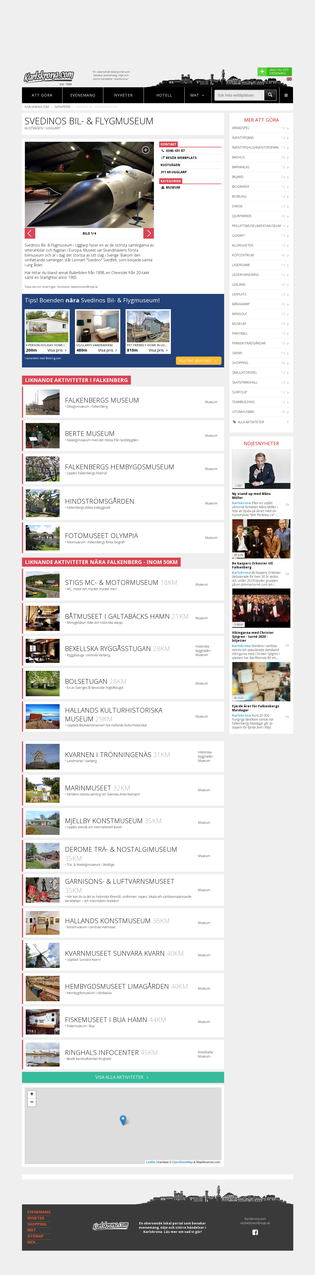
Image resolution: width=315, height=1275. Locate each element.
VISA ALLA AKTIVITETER (122, 1077)
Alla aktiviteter (248, 422)
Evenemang (82, 95)
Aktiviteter (62, 107)
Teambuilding (243, 402)
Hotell (164, 95)
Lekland (239, 284)
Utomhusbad (243, 411)
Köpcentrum (243, 255)
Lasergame (241, 265)
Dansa (237, 206)
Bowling (239, 196)
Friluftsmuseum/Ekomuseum (256, 226)
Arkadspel (240, 128)
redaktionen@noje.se (255, 1223)
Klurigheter (242, 245)
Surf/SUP (239, 392)
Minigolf (239, 314)
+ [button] (31, 1095)
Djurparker (241, 216)
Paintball (240, 333)
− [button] (31, 1102)
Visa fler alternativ (199, 360)
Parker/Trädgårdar (249, 343)
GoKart (238, 235)
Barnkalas (240, 167)
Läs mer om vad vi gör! (183, 1232)
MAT (31, 1229)
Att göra (42, 95)
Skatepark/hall (245, 382)
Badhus (238, 157)
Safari (237, 353)
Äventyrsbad (243, 137)
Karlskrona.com (37, 107)
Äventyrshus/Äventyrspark (255, 147)
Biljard (237, 177)
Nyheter (123, 95)
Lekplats (239, 294)
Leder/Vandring (245, 274)
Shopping (240, 363)
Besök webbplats (181, 158)
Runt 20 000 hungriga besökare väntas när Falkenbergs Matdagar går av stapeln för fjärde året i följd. (253, 721)
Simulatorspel (244, 372)
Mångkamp (241, 304)
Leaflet (150, 1162)
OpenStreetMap (182, 1162)
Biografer (240, 186)
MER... (32, 1242)
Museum (239, 323)
